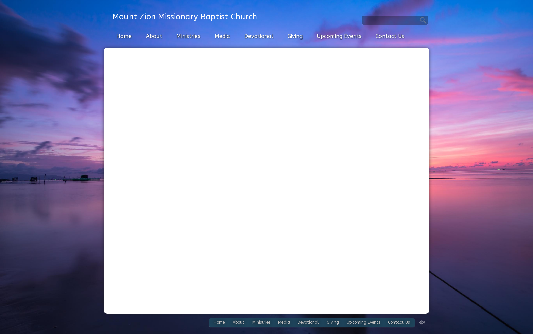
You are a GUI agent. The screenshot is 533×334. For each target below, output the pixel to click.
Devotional (258, 36)
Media (222, 36)
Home (124, 36)
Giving (295, 36)
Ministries (188, 36)
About (154, 36)
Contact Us (390, 36)
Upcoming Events (339, 36)
